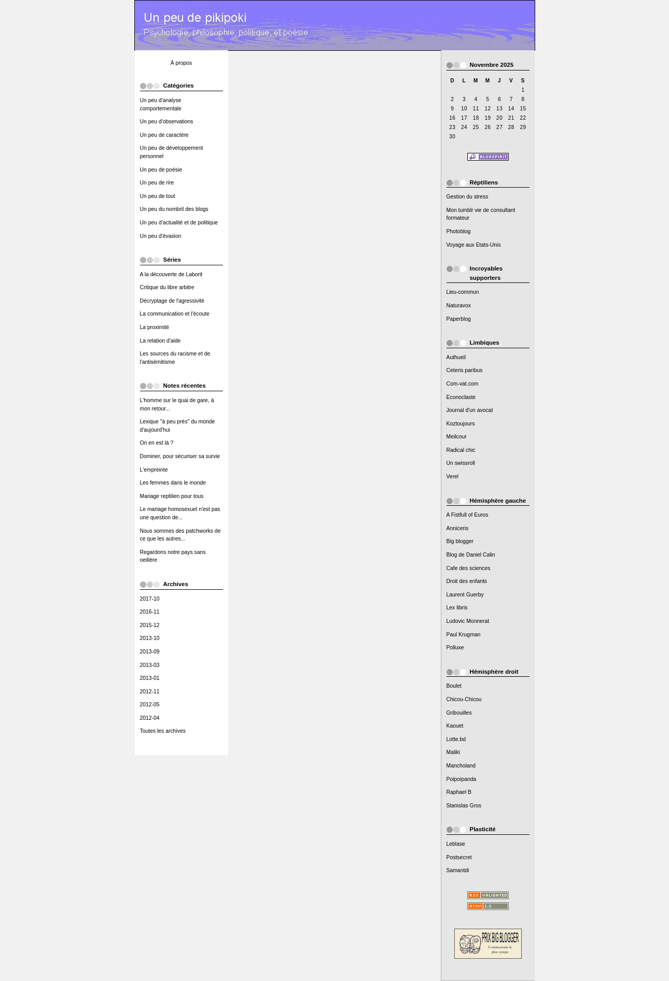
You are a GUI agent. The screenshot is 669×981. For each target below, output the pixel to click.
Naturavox (459, 305)
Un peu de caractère (164, 135)
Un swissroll (461, 463)
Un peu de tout (157, 196)
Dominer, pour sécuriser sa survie (180, 456)
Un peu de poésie (161, 170)
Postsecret (459, 857)
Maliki (454, 752)
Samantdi (458, 870)
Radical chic (461, 450)
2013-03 (150, 665)
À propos (181, 63)
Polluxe (455, 647)
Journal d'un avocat (470, 410)
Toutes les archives (163, 731)
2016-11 (150, 612)
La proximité (155, 327)
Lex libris (457, 607)
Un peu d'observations (166, 121)
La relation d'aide (160, 341)
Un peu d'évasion (161, 236)
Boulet (454, 686)
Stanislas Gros (464, 805)
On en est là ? (157, 443)
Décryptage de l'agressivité (172, 301)
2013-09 (150, 652)
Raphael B (459, 792)
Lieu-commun (463, 292)
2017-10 (150, 599)
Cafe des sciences (469, 568)
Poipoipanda (462, 779)
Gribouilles (459, 713)
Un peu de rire (157, 183)
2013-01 (150, 678)
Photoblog (459, 231)
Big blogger (460, 541)
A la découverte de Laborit (171, 274)
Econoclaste (461, 397)
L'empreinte (154, 470)
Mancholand (461, 766)
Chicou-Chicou (464, 699)
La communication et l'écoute (175, 314)
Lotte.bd (456, 739)
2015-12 (150, 625)
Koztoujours (461, 423)
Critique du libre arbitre (167, 287)
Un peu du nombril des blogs (174, 209)
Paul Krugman (464, 634)
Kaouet (455, 726)
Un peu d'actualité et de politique (179, 222)
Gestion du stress (468, 197)
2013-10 (150, 638)
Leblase (456, 844)
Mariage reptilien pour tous (172, 496)
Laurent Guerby (465, 595)
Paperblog (459, 319)
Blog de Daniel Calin (471, 555)
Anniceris (458, 528)
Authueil (456, 357)
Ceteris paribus (465, 370)
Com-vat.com (463, 384)
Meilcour (457, 436)
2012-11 (150, 691)
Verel (453, 476)
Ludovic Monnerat (468, 621)
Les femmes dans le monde (173, 483)
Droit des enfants (467, 581)
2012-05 (150, 704)
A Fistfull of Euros (468, 515)
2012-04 (150, 718)
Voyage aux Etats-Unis (474, 245)
